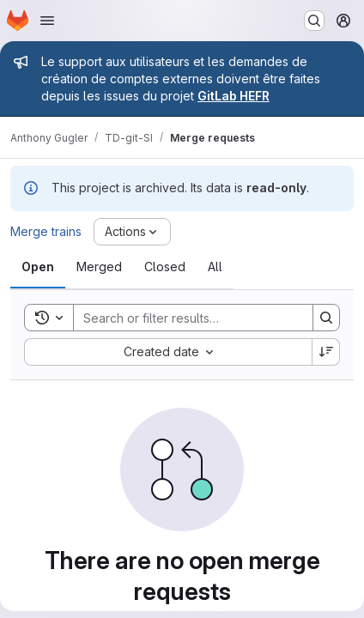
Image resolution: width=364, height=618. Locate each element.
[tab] (37, 266)
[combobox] (168, 352)
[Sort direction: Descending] (326, 352)
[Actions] (132, 231)
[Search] (186, 317)
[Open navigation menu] (47, 20)
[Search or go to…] (314, 20)
